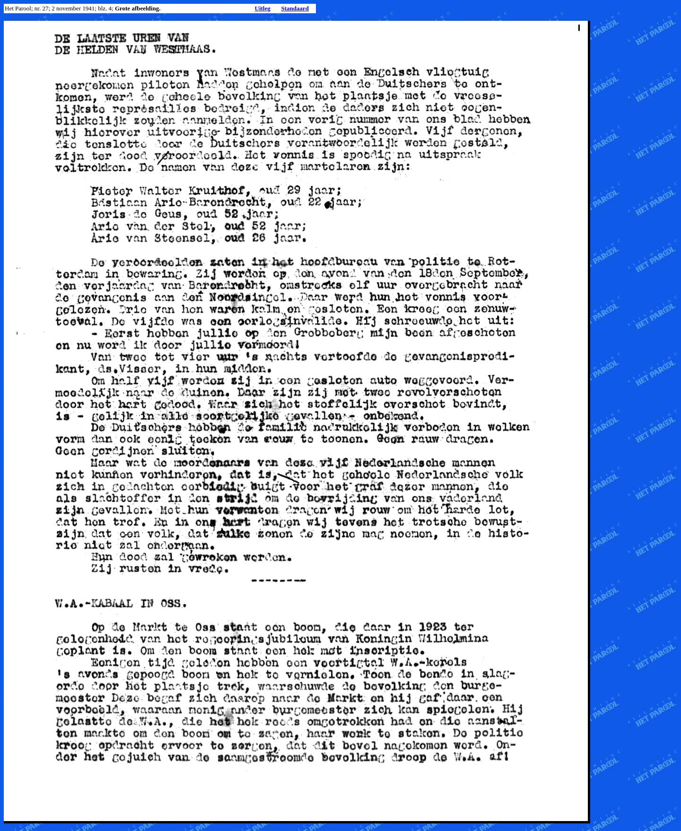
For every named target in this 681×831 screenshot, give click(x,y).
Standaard (295, 8)
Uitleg (263, 8)
